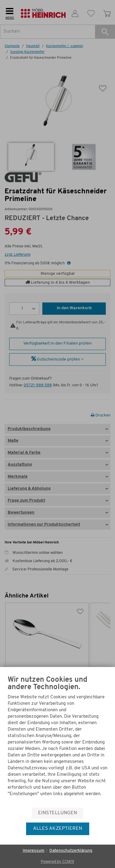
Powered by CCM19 (57, 862)
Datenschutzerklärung (70, 850)
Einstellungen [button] (57, 813)
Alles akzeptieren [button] (57, 828)
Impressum (33, 850)
